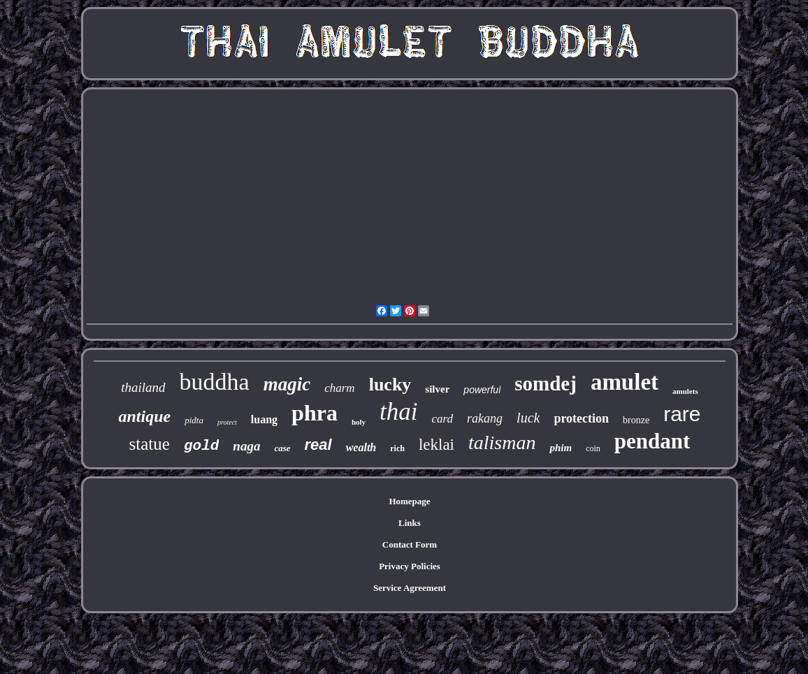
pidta (194, 420)
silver (437, 389)
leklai (436, 444)
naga (246, 446)
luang (264, 419)
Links (409, 523)
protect (227, 422)
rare (681, 413)
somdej (545, 383)
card (443, 418)
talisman (501, 442)
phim (560, 447)
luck (528, 417)
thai (398, 411)
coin (593, 448)
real (318, 444)
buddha (215, 382)
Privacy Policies (409, 566)
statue (149, 443)
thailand (143, 387)
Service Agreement (409, 588)
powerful (481, 389)
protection (581, 418)
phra (314, 412)
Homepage (409, 501)
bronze (636, 420)
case (282, 448)
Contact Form (409, 544)
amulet (624, 382)
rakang (485, 418)
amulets (685, 391)
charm (339, 388)
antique (144, 416)
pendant (652, 441)
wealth (361, 447)
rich (397, 448)
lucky (390, 384)
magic (287, 384)
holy (359, 422)
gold (201, 446)
